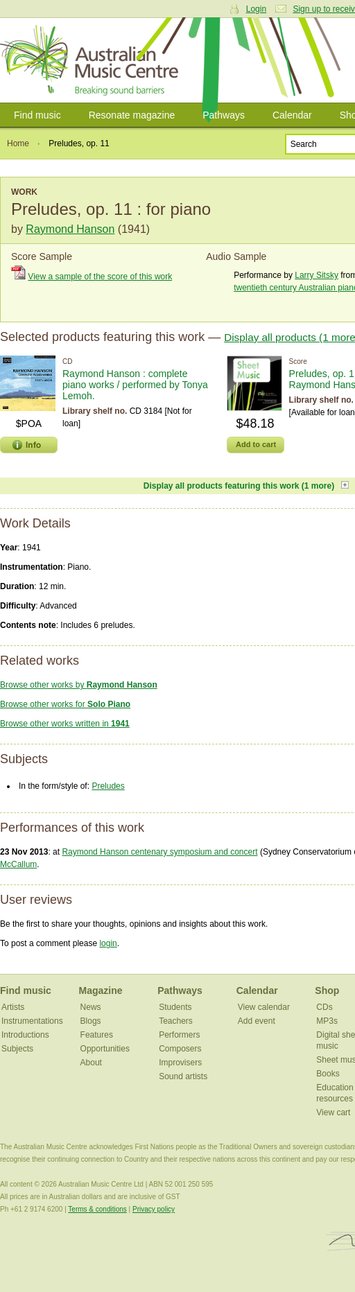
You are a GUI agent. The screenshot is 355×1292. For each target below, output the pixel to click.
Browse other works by (78, 685)
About (91, 1062)
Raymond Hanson (70, 229)
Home (18, 143)
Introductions (25, 1035)
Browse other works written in (65, 723)
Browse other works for (65, 704)
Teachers (176, 1021)
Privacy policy (153, 1209)
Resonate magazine (132, 115)
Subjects (17, 1049)
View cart (333, 1112)
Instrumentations (32, 1021)
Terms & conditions (97, 1209)
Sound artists (183, 1076)
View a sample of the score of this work (100, 276)
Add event (256, 1021)
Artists (12, 1007)
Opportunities (105, 1049)
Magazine (101, 990)
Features (96, 1035)
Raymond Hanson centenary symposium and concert (159, 852)
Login (256, 9)
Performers (179, 1035)
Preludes (108, 786)
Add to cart (256, 444)
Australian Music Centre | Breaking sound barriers (92, 60)
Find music (37, 115)
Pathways (223, 115)
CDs (324, 1007)
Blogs (90, 1021)
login (107, 943)
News (90, 1007)
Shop (327, 990)
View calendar (264, 1007)
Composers (180, 1049)
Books (327, 1074)
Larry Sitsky (316, 275)
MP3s (327, 1021)
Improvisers (180, 1062)
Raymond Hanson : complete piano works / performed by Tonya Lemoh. (135, 384)
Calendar (292, 115)
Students (175, 1007)
